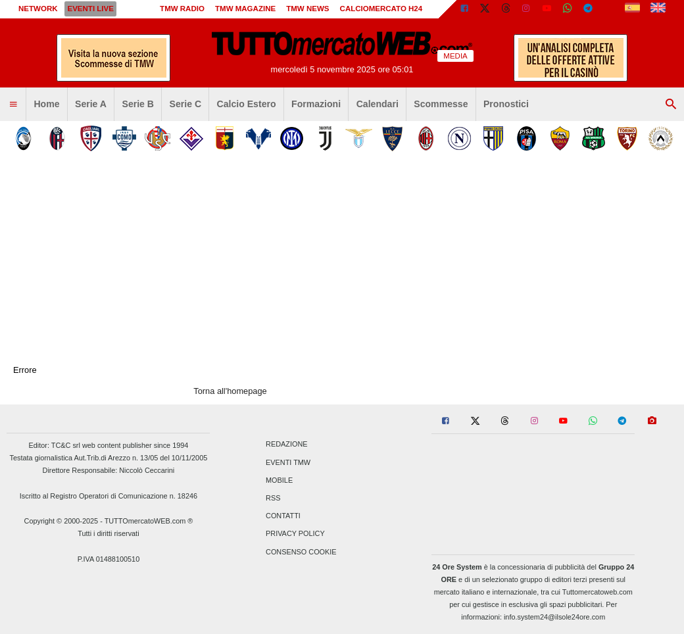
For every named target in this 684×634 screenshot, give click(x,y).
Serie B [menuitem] (138, 104)
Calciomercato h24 (381, 8)
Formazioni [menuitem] (316, 104)
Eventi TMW (288, 462)
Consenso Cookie (301, 552)
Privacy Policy (295, 534)
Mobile (279, 480)
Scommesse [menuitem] (441, 104)
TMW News (307, 8)
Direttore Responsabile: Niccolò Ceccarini (109, 470)
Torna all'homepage (229, 391)
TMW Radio (182, 8)
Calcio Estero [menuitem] (246, 104)
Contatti (283, 516)
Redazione (286, 445)
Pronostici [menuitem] (506, 104)
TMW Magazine (245, 8)
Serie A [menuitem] (91, 104)
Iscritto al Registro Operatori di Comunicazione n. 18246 (108, 496)
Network (38, 8)
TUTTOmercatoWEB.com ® (149, 521)
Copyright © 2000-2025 (61, 521)
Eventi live (90, 8)
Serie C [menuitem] (186, 104)
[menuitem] (13, 104)
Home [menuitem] (46, 104)
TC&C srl (65, 445)
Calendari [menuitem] (377, 104)
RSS (273, 498)
